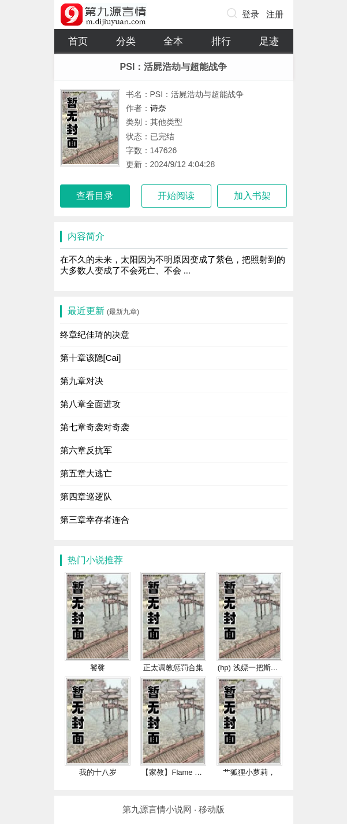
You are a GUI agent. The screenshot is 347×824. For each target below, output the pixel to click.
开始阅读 (176, 196)
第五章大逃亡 (86, 473)
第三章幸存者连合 (94, 519)
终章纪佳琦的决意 (94, 334)
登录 (250, 14)
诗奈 (158, 108)
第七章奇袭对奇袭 (94, 427)
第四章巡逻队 (86, 496)
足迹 (269, 41)
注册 (274, 14)
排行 (221, 41)
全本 (173, 41)
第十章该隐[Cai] (90, 358)
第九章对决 (81, 381)
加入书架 (252, 196)
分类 (126, 41)
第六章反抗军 (86, 450)
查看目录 (94, 196)
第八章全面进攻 (90, 404)
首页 (78, 41)
